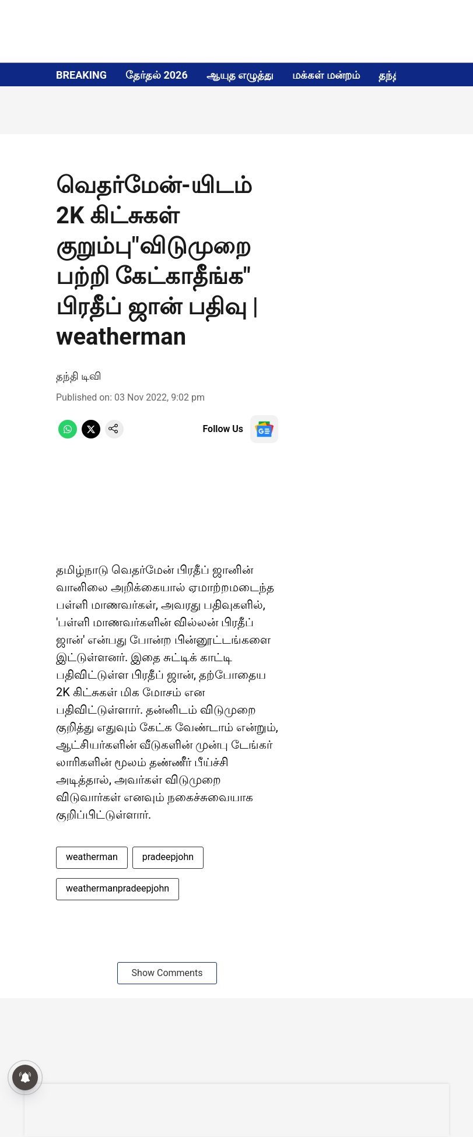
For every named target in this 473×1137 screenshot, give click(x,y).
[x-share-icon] (91, 435)
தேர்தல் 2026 (156, 75)
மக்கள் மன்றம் (325, 75)
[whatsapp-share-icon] (67, 435)
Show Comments (167, 972)
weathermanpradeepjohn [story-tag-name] (117, 888)
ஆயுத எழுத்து (240, 75)
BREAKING (81, 75)
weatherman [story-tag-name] (92, 856)
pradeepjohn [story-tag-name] (168, 856)
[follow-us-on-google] (264, 429)
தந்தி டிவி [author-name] (78, 376)
